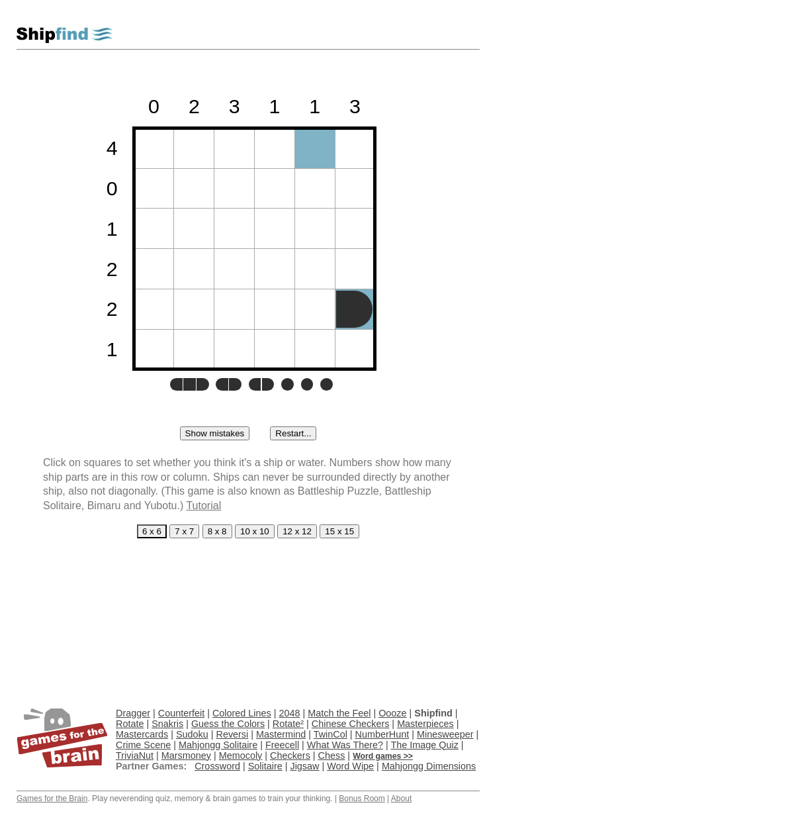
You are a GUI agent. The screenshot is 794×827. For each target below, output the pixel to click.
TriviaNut (135, 755)
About (401, 798)
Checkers (290, 755)
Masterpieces (425, 723)
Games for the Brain (52, 798)
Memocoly (241, 755)
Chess (331, 755)
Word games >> (383, 756)
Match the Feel (339, 713)
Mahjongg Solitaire (218, 745)
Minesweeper (445, 734)
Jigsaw (304, 766)
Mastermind (281, 734)
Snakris (167, 723)
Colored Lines (241, 713)
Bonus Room (361, 798)
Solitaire (265, 766)
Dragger (133, 713)
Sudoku (192, 734)
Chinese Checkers (351, 723)
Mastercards (142, 734)
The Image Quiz (424, 745)
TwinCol (330, 734)
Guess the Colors (228, 723)
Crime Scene (143, 745)
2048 (289, 713)
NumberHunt (382, 734)
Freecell (282, 745)
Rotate (130, 723)
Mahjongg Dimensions (429, 766)
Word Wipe (350, 766)
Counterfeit (181, 713)
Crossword (217, 766)
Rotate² (288, 723)
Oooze (392, 713)
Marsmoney (186, 755)
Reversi (232, 734)
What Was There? (345, 745)
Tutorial (203, 505)
